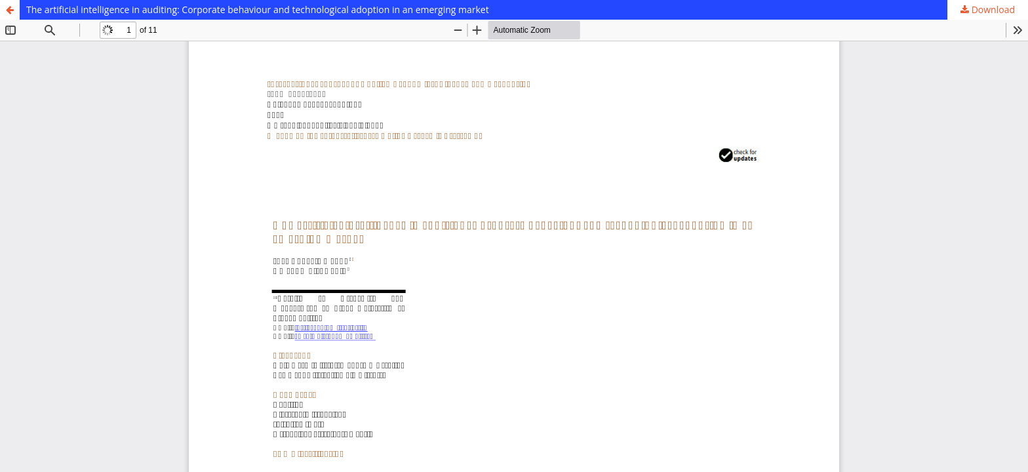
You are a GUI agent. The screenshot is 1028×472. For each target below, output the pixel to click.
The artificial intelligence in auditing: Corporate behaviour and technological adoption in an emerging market (257, 9)
